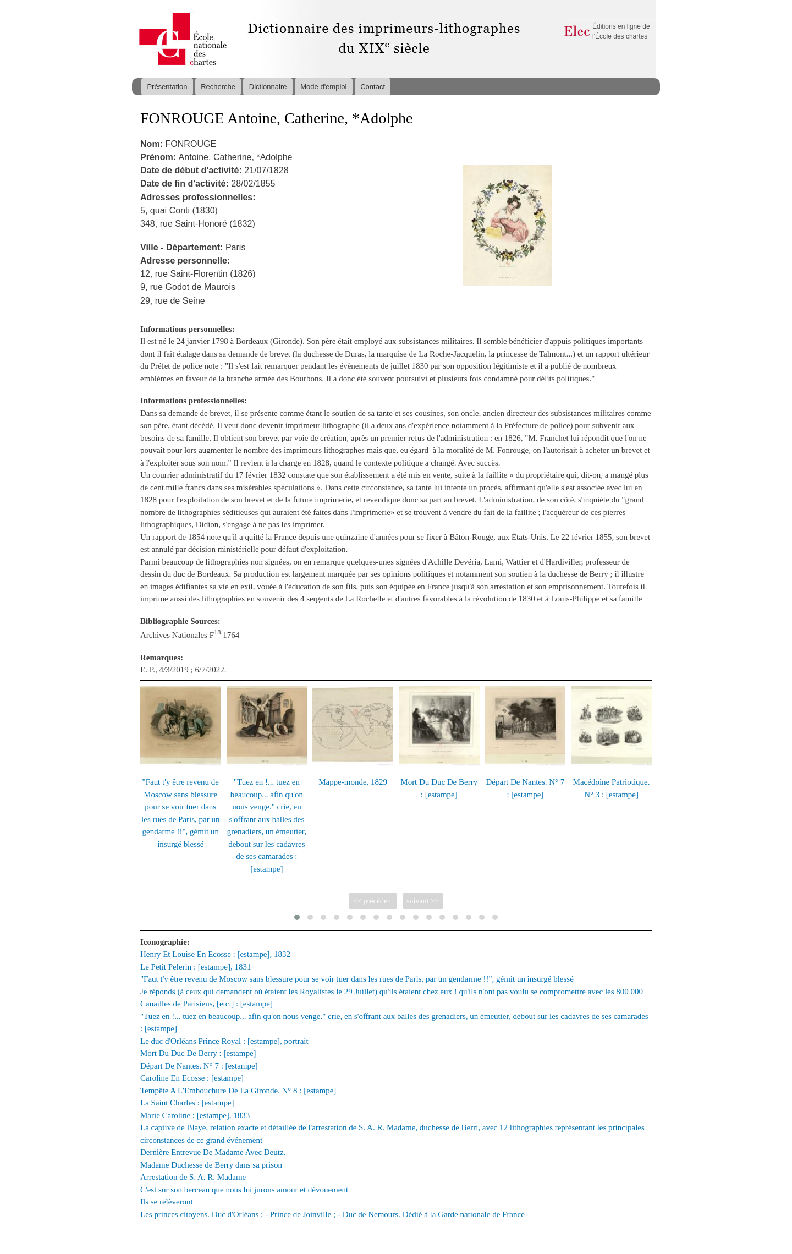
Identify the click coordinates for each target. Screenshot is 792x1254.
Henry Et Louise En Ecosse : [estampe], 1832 (215, 954)
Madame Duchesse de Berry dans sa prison (211, 1164)
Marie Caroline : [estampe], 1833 (195, 1115)
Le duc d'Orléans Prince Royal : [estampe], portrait (224, 1041)
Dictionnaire (268, 87)
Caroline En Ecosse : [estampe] (192, 1078)
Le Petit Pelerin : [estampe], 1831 (195, 966)
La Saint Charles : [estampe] (187, 1102)
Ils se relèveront (166, 1201)
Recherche (218, 87)
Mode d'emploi (323, 87)
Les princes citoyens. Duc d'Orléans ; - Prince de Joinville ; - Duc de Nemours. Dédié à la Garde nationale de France (332, 1214)
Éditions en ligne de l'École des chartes (621, 31)
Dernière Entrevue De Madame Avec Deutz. (212, 1152)
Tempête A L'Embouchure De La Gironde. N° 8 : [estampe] (238, 1090)
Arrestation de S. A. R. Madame (193, 1177)
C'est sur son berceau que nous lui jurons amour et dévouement (244, 1189)
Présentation (167, 87)
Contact (372, 87)
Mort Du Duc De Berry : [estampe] (198, 1053)
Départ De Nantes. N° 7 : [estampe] (199, 1065)
